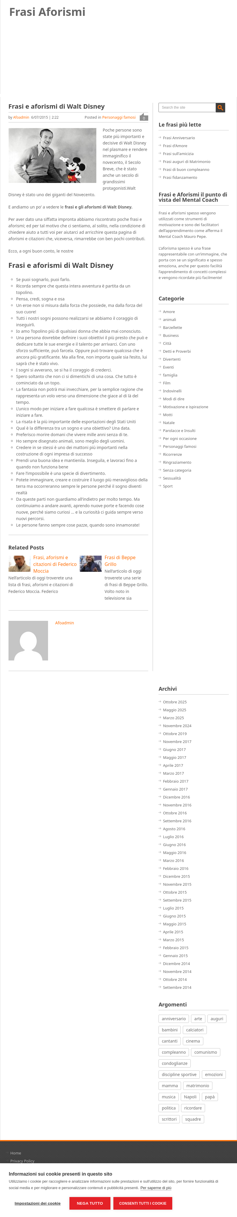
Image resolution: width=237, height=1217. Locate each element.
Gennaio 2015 (175, 955)
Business (171, 335)
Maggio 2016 (174, 852)
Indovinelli (172, 391)
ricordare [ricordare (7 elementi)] (193, 1108)
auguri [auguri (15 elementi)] (217, 1018)
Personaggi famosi (119, 117)
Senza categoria (177, 470)
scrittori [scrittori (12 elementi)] (169, 1119)
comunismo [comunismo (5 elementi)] (205, 1052)
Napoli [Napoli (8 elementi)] (190, 1097)
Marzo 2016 (173, 860)
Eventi (168, 367)
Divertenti (171, 359)
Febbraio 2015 (175, 947)
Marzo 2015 (173, 939)
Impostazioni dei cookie (38, 1203)
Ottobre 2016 (175, 813)
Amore (169, 311)
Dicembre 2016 (176, 797)
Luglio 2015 (173, 908)
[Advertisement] (181, 587)
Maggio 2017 (174, 757)
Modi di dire (173, 398)
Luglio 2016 (173, 836)
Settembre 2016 (177, 820)
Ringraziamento (177, 462)
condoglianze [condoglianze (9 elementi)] (174, 1063)
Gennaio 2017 (175, 789)
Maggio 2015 (174, 924)
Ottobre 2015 (175, 892)
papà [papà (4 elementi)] (210, 1097)
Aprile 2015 (173, 931)
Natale (169, 422)
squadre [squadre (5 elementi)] (193, 1119)
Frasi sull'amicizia (178, 153)
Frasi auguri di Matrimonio (186, 161)
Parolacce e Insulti (179, 430)
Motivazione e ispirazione (185, 406)
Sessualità (172, 478)
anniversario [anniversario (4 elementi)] (174, 1018)
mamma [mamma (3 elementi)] (170, 1085)
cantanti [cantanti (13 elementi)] (169, 1041)
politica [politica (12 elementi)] (169, 1108)
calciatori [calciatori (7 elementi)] (194, 1030)
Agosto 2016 (174, 828)
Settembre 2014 (177, 987)
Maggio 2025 (174, 709)
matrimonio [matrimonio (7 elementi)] (197, 1085)
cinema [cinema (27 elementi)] (193, 1041)
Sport (168, 486)
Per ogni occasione (180, 438)
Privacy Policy (22, 1161)
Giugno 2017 (174, 749)
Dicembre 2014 (176, 963)
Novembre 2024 (177, 725)
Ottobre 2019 (175, 733)
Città (167, 343)
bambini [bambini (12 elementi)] (170, 1030)
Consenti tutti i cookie (142, 1203)
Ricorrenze (172, 454)
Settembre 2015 (177, 900)
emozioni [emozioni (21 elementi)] (214, 1074)
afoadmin (21, 117)
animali (169, 319)
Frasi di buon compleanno (186, 169)
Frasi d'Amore (175, 145)
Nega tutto (90, 1203)
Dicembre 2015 (176, 876)
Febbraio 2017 (175, 781)
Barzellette (172, 327)
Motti (167, 414)
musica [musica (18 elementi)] (168, 1097)
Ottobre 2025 (175, 702)
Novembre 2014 (177, 971)
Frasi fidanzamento (180, 177)
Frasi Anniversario (179, 137)
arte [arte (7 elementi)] (198, 1018)
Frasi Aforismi (47, 11)
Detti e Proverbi (177, 351)
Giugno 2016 (174, 844)
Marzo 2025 (173, 717)
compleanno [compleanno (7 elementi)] (174, 1052)
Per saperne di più (155, 1188)
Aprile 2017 (173, 765)
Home (15, 1153)
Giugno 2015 (174, 916)
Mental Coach (170, 236)
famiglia (170, 375)
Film (166, 383)
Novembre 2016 (177, 805)
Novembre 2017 (177, 741)
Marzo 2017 (173, 773)
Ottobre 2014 (175, 979)
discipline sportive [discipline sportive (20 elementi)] (179, 1074)
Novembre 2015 (177, 884)
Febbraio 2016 (175, 868)
